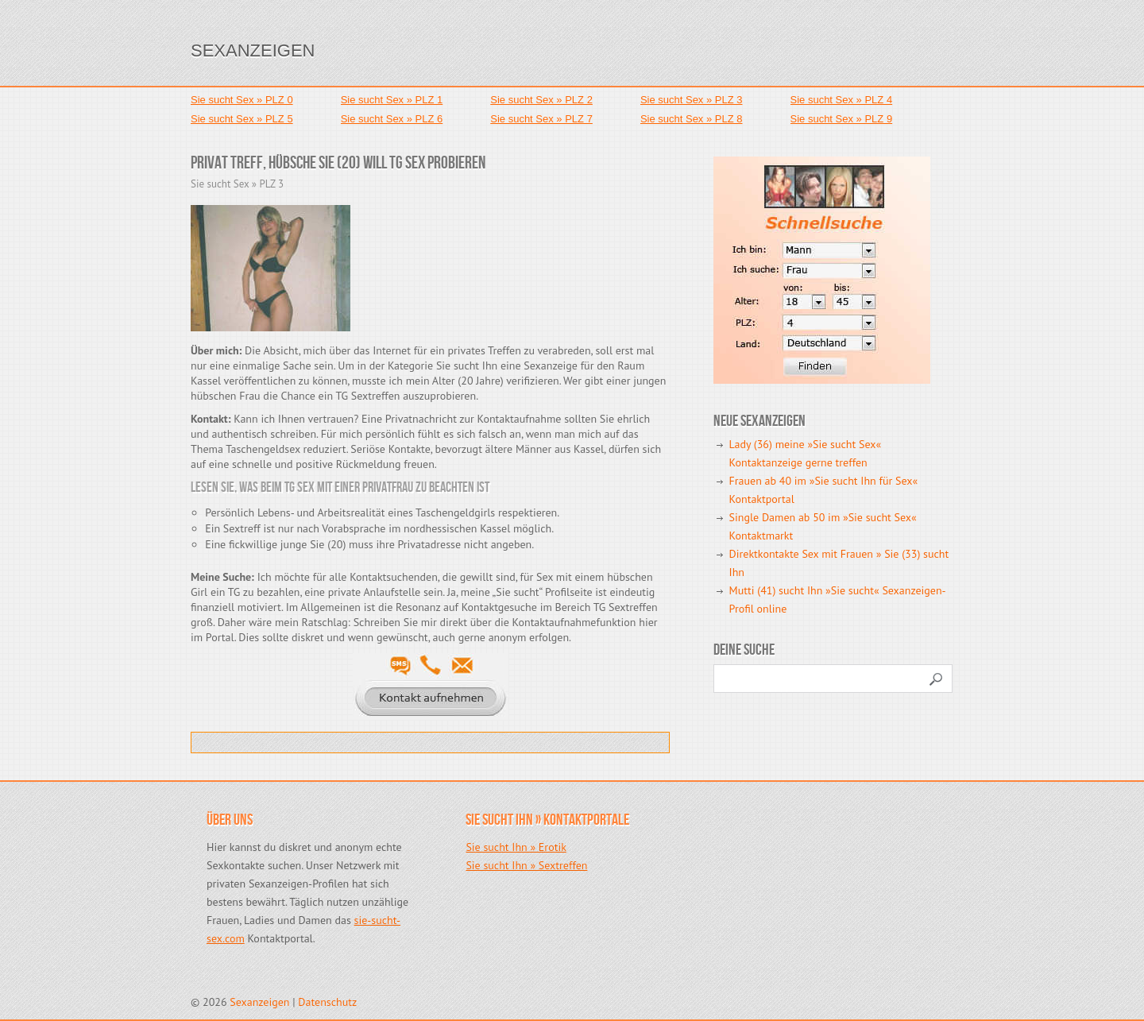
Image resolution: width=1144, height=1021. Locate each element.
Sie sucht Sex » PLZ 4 (841, 100)
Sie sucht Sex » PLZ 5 (242, 119)
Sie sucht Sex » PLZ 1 (392, 100)
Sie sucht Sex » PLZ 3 (691, 100)
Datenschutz (327, 1002)
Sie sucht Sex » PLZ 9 (841, 119)
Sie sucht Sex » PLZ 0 (242, 100)
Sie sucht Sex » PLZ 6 (392, 119)
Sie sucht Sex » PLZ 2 (541, 100)
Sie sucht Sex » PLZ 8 (691, 119)
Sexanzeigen (253, 50)
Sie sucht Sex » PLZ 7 (541, 119)
